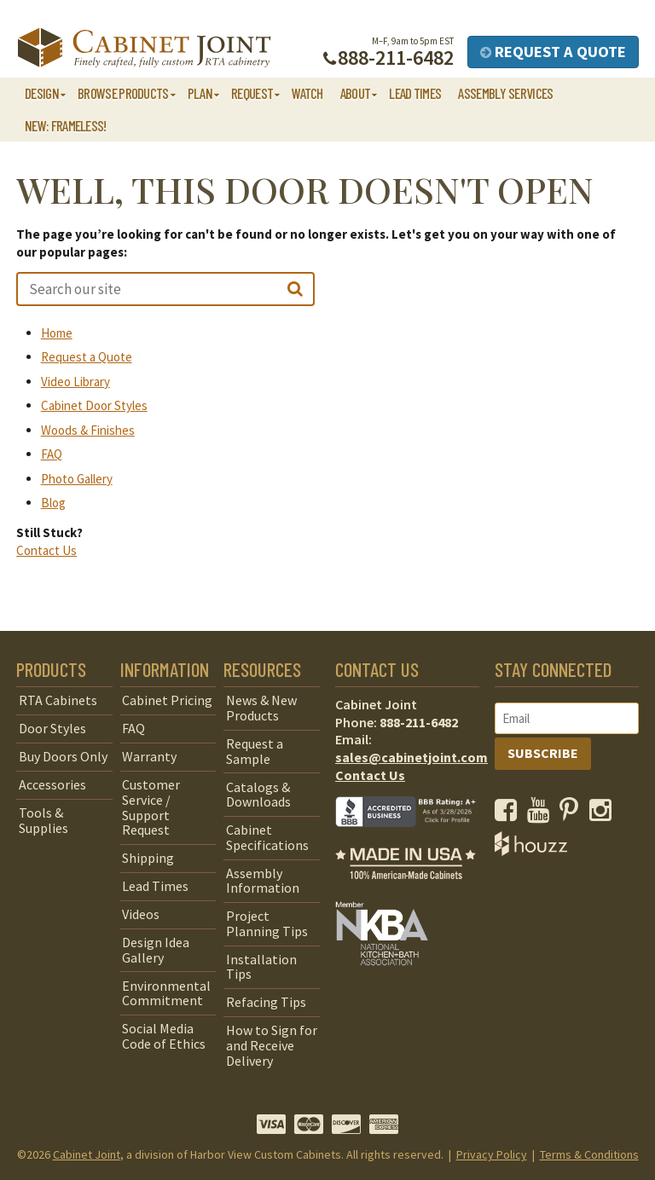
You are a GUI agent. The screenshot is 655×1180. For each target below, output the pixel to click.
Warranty (149, 756)
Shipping (148, 857)
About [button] (355, 92)
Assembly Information (262, 881)
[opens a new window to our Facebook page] (510, 814)
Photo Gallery (77, 479)
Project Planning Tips (267, 923)
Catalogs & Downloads (258, 794)
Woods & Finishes (88, 430)
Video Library (75, 381)
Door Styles (52, 728)
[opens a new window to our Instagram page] (604, 814)
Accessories (52, 784)
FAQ (51, 454)
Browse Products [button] (123, 92)
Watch (307, 92)
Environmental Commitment (166, 993)
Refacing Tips (266, 1001)
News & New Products (261, 707)
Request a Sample (254, 751)
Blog (53, 503)
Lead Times (415, 92)
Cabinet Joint (86, 1154)
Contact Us (46, 550)
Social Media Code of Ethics (164, 1036)
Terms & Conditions (589, 1154)
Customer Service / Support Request (151, 807)
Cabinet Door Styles (94, 405)
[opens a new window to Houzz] (531, 850)
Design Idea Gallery (155, 950)
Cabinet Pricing (167, 700)
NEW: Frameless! (66, 125)
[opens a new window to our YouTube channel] (542, 814)
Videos (140, 914)
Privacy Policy (491, 1154)
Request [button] (252, 92)
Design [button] (42, 92)
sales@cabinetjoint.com (411, 757)
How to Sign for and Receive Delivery (271, 1044)
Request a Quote (553, 51)
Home (56, 333)
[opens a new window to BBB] (415, 838)
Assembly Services (505, 92)
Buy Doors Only (63, 756)
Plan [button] (200, 92)
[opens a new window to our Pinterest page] (572, 814)
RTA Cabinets (58, 700)
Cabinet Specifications (267, 837)
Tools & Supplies (43, 820)
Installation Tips (261, 967)
